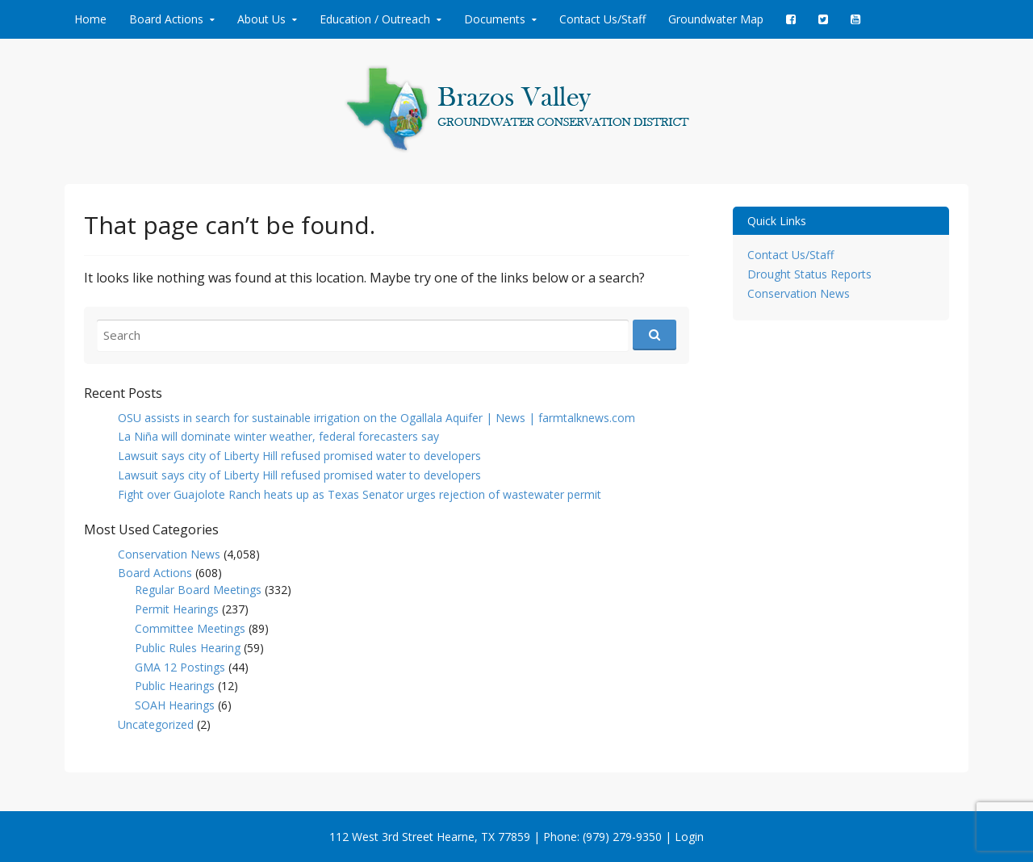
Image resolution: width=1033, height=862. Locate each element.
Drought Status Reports (809, 274)
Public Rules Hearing (187, 647)
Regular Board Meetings (198, 589)
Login (689, 836)
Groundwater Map (715, 19)
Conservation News (169, 554)
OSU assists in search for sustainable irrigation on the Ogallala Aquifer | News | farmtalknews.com (376, 417)
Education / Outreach (375, 19)
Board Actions (166, 19)
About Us (261, 19)
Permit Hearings (177, 609)
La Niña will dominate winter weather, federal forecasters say (278, 436)
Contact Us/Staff (602, 19)
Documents (494, 19)
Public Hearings (175, 685)
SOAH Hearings (175, 705)
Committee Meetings (190, 628)
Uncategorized (156, 724)
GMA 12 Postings (180, 667)
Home (90, 19)
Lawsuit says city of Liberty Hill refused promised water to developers (299, 455)
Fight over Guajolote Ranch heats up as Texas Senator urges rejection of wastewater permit (359, 494)
